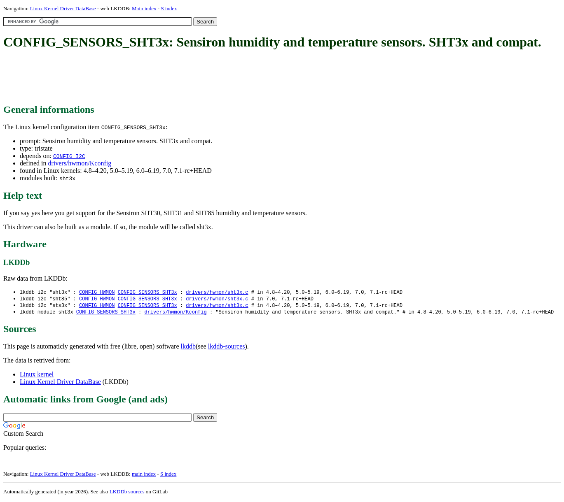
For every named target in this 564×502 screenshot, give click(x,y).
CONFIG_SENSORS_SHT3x (147, 292)
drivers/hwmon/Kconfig (79, 163)
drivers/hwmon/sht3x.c (217, 292)
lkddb (188, 347)
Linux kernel (37, 375)
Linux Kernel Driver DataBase (63, 8)
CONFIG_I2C (69, 156)
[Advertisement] (153, 77)
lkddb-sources (226, 347)
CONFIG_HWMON (97, 292)
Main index (144, 8)
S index (169, 8)
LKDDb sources (127, 493)
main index (144, 475)
